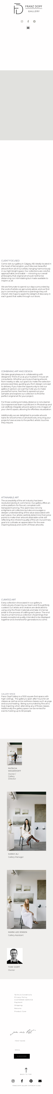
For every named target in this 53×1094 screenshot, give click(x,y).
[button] (28, 28)
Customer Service (23, 1000)
